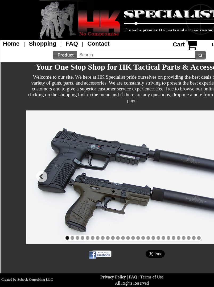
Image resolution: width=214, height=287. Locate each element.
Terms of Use (151, 277)
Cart (179, 44)
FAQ (72, 43)
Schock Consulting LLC (35, 279)
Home (11, 43)
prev (41, 176)
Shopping (42, 43)
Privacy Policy (113, 277)
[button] (65, 55)
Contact (98, 43)
